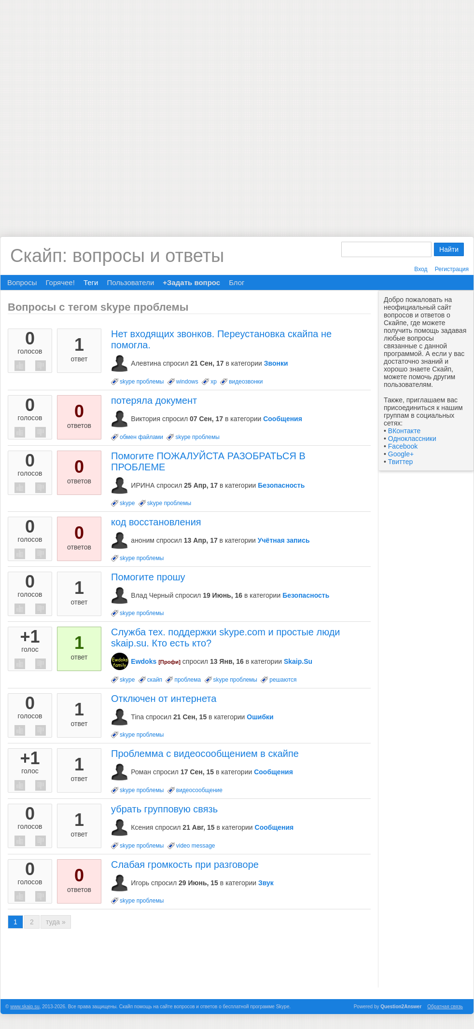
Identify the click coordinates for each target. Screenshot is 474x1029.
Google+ (401, 454)
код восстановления (156, 522)
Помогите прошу (148, 577)
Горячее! (59, 282)
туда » (56, 922)
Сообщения (282, 419)
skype (127, 503)
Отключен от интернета (163, 698)
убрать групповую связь (164, 809)
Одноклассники (412, 438)
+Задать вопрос (191, 282)
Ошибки (260, 717)
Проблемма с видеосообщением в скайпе (205, 753)
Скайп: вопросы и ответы (117, 256)
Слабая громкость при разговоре (185, 864)
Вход (420, 269)
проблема (187, 679)
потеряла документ (154, 400)
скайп (154, 679)
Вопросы (22, 282)
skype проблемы (142, 381)
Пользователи (130, 282)
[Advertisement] (111, 111)
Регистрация (452, 269)
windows (187, 381)
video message (195, 845)
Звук (266, 883)
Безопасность (281, 485)
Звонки (276, 363)
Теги (91, 282)
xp (213, 381)
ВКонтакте (404, 431)
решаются (282, 679)
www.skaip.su (25, 1006)
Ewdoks (143, 661)
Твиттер (400, 462)
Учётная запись (284, 540)
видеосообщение (199, 790)
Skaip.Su (298, 661)
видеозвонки (246, 381)
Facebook (403, 446)
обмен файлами (141, 437)
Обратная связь (445, 1006)
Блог (236, 282)
